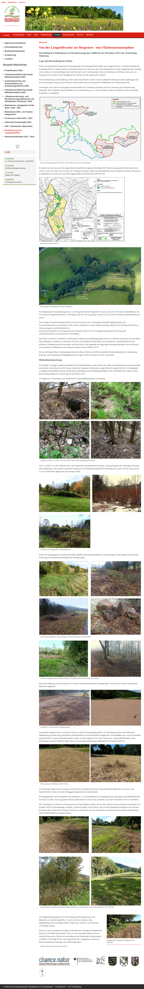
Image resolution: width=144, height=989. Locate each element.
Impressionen (68, 35)
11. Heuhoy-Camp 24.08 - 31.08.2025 (19, 161)
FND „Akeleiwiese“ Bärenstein (19, 126)
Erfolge (57, 35)
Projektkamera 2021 (14, 70)
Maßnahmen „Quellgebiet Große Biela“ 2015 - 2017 (19, 106)
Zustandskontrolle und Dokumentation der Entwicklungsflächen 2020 (17, 83)
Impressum (12, 2)
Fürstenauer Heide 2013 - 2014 (18, 118)
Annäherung (10, 55)
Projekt (6, 35)
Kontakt (22, 2)
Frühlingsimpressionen (13, 182)
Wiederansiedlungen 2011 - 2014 (19, 136)
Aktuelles (90, 35)
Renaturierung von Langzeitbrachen (13, 131)
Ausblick (9, 59)
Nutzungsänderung (13, 47)
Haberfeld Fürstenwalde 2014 (18, 122)
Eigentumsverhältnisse (15, 43)
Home (3, 2)
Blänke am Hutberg (12, 175)
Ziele (36, 35)
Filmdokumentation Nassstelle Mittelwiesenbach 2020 (18, 91)
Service (80, 35)
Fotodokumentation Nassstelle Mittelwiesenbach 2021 (19, 75)
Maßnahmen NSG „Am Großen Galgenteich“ (19, 113)
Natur (29, 35)
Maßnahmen (46, 35)
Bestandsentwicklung (15, 51)
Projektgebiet (18, 35)
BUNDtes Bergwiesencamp (15, 168)
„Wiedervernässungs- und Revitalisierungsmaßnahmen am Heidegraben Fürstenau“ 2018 (19, 99)
